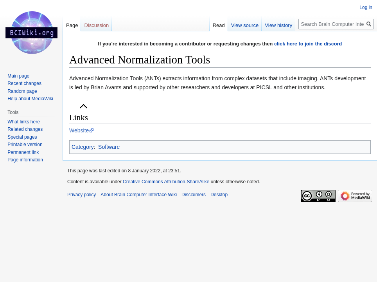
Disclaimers (193, 194)
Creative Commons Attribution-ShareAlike (166, 181)
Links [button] (78, 117)
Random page (22, 91)
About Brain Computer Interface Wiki (139, 194)
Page (72, 25)
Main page (18, 76)
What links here (23, 122)
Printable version (24, 144)
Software (109, 147)
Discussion (96, 25)
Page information (25, 160)
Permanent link (23, 152)
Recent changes (24, 83)
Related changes (25, 129)
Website (79, 130)
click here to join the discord (308, 44)
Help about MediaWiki (30, 98)
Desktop (219, 194)
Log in (365, 7)
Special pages (22, 137)
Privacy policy (81, 194)
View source (245, 25)
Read (219, 25)
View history (278, 25)
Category (83, 147)
